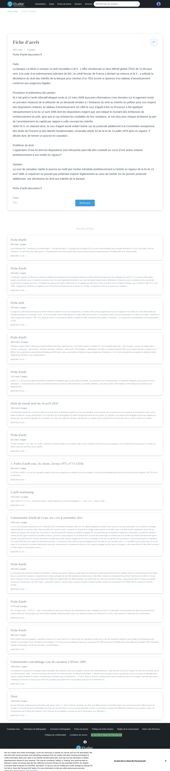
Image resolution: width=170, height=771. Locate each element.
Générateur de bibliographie (35, 729)
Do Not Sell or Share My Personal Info (106, 735)
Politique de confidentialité (55, 735)
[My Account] (159, 4)
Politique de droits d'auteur (103, 729)
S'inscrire (88, 4)
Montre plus (85, 203)
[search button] (137, 4)
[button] (154, 43)
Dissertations (40, 4)
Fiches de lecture (64, 4)
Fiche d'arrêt (28, 11)
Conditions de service (78, 735)
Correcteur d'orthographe (60, 729)
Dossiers (78, 4)
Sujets (51, 4)
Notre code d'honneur (151, 729)
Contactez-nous (13, 729)
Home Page (12, 11)
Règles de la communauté (128, 729)
